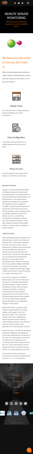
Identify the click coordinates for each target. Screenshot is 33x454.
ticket (12, 358)
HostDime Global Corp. (18, 422)
